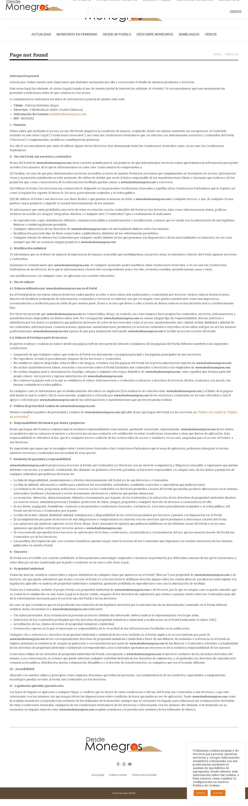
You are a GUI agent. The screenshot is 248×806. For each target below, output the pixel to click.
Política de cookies (211, 419)
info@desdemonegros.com (67, 121)
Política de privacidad (144, 781)
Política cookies (118, 781)
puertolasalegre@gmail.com (79, 3)
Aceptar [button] (218, 792)
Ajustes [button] (200, 792)
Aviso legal (98, 781)
